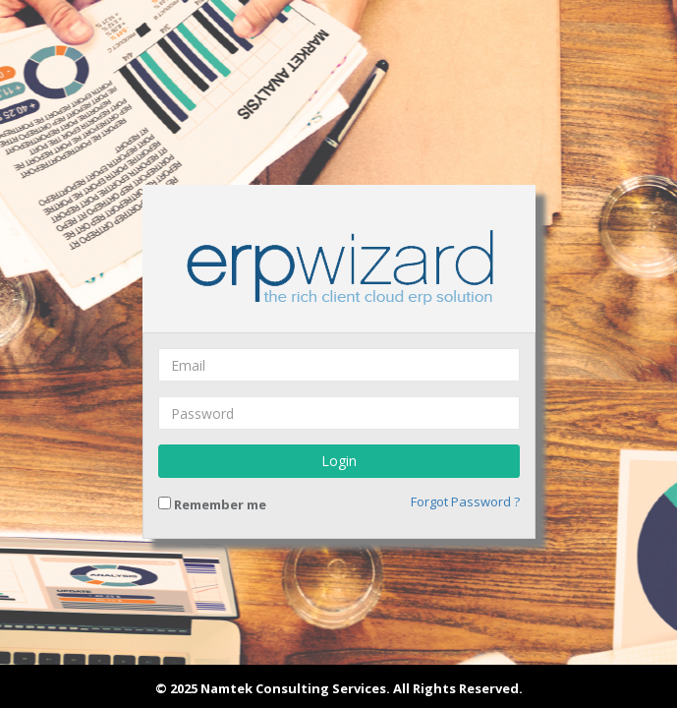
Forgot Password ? (465, 501)
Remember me (212, 504)
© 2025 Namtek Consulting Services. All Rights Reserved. (339, 688)
